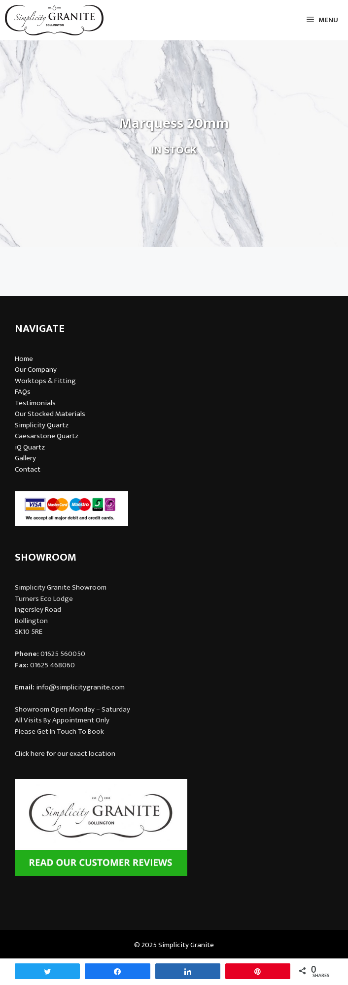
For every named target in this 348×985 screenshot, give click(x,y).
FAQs (23, 392)
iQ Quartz (30, 447)
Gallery (25, 458)
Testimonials (35, 403)
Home (24, 359)
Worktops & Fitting (45, 381)
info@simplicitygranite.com (80, 687)
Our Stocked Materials (50, 414)
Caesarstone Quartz (46, 436)
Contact (27, 469)
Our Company (36, 369)
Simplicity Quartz (42, 425)
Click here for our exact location (65, 753)
